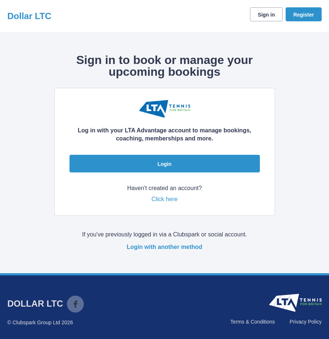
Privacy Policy (306, 322)
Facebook (75, 304)
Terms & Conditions (252, 322)
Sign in (266, 15)
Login (164, 164)
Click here (164, 199)
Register (303, 15)
